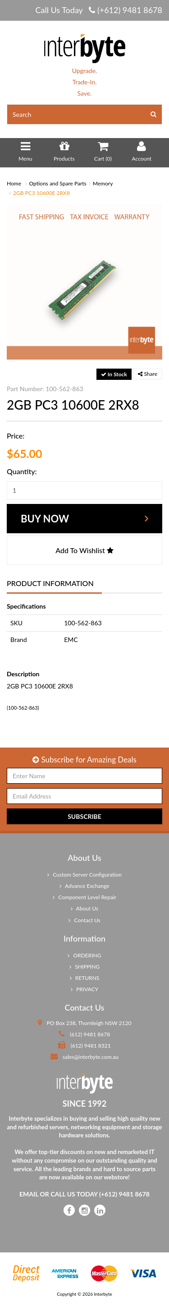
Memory (103, 183)
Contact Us (84, 920)
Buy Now (45, 519)
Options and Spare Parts (58, 183)
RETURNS (85, 977)
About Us (84, 908)
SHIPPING (84, 966)
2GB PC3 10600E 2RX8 (41, 192)
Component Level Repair (84, 897)
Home (14, 183)
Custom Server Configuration (84, 874)
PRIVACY (84, 989)
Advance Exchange (84, 885)
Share (147, 373)
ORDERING (84, 955)
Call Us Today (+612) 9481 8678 (98, 10)
